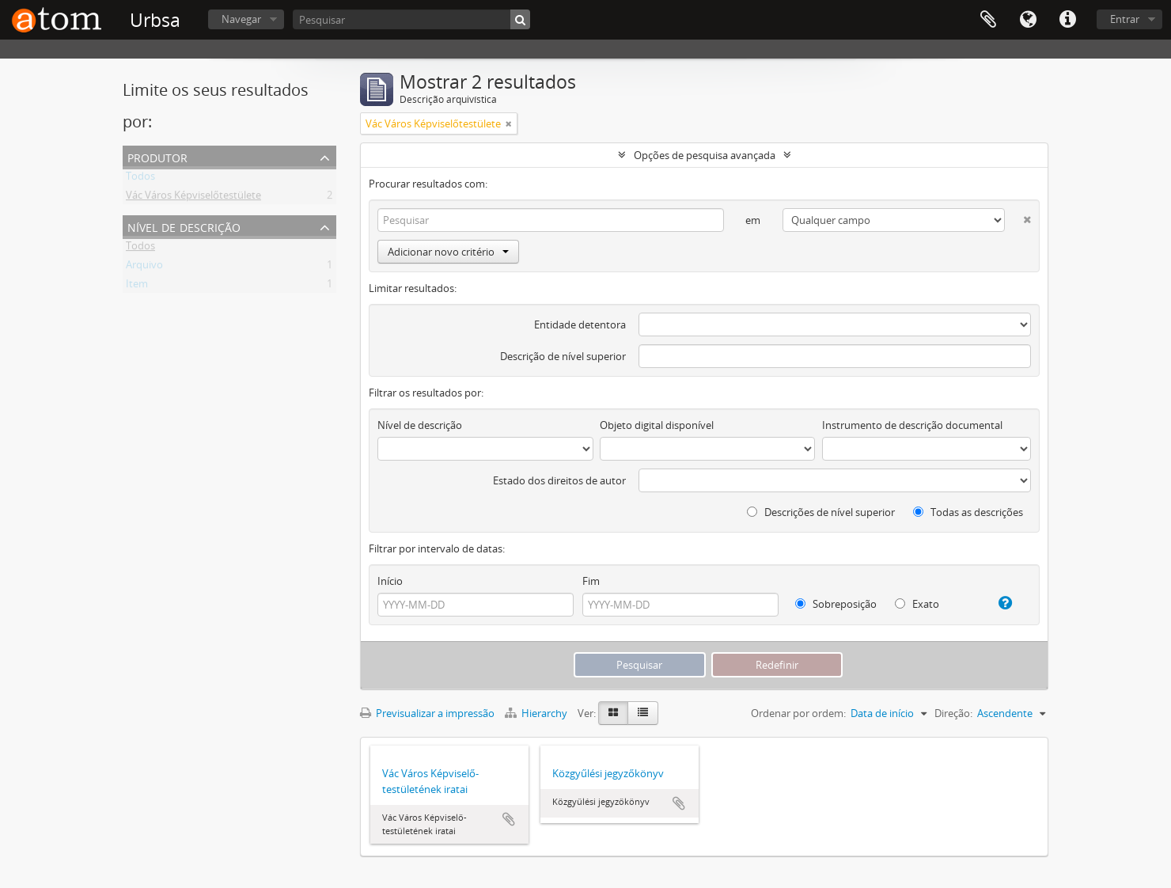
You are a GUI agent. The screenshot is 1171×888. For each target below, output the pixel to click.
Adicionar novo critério (448, 252)
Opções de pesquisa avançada (704, 155)
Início (390, 581)
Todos (140, 179)
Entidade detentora (580, 324)
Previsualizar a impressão (427, 713)
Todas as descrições (968, 512)
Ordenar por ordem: (798, 713)
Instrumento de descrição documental (912, 425)
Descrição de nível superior (563, 356)
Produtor (157, 156)
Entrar (1124, 19)
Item (137, 286)
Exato (917, 604)
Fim (591, 581)
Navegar (241, 19)
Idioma (1028, 20)
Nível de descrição (184, 226)
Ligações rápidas (1067, 20)
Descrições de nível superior (821, 512)
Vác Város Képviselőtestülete (193, 198)
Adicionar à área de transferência (509, 819)
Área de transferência (988, 20)
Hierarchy (537, 713)
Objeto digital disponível (657, 425)
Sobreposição (836, 604)
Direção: (953, 713)
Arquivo (144, 267)
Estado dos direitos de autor (559, 480)
